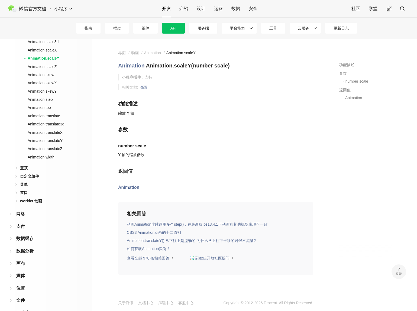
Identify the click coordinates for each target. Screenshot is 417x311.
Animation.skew (41, 75)
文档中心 (145, 303)
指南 (88, 28)
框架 (117, 28)
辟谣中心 (165, 303)
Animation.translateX (45, 132)
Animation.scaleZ (42, 66)
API (173, 28)
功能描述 (346, 65)
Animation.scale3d (43, 42)
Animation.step (40, 99)
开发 (166, 8)
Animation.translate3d (46, 124)
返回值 (345, 90)
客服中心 (185, 303)
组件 (145, 28)
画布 (20, 263)
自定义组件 (29, 176)
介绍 (183, 8)
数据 (235, 8)
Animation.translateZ (45, 149)
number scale (356, 81)
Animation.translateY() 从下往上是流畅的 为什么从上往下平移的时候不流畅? (191, 240)
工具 (273, 28)
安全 (253, 8)
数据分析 (25, 251)
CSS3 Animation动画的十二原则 (154, 232)
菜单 (24, 184)
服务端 (203, 28)
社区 (355, 8)
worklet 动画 (31, 201)
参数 (343, 73)
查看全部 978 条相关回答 (150, 258)
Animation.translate (44, 116)
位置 (20, 288)
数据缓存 (25, 238)
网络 (20, 214)
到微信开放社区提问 (212, 258)
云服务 (303, 28)
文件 (20, 300)
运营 (218, 8)
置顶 (24, 168)
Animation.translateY (45, 140)
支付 (20, 226)
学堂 (373, 8)
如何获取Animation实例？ (148, 249)
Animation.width (41, 157)
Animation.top (39, 107)
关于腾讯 (125, 303)
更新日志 (341, 28)
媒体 (20, 275)
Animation (131, 66)
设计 (201, 8)
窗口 (24, 192)
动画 (143, 87)
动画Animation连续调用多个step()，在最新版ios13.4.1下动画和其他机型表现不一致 (197, 224)
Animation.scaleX (42, 50)
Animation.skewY (42, 91)
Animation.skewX (42, 83)
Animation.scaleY (43, 58)
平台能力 (237, 28)
